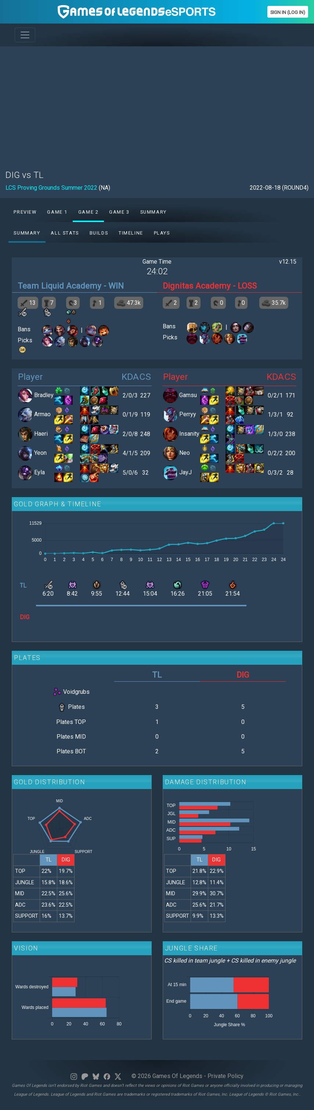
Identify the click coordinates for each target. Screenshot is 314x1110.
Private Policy (225, 1075)
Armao (42, 414)
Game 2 (88, 212)
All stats (65, 233)
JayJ (185, 472)
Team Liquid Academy (59, 285)
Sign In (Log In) (287, 12)
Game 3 (119, 212)
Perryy (187, 414)
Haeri (41, 433)
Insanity (189, 433)
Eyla (39, 472)
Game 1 (57, 212)
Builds (99, 233)
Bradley (44, 395)
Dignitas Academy (197, 285)
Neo (184, 453)
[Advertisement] (157, 103)
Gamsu (188, 395)
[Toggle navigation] (25, 35)
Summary (153, 212)
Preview (25, 212)
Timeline (131, 233)
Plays (162, 233)
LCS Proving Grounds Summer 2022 (51, 187)
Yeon (40, 453)
